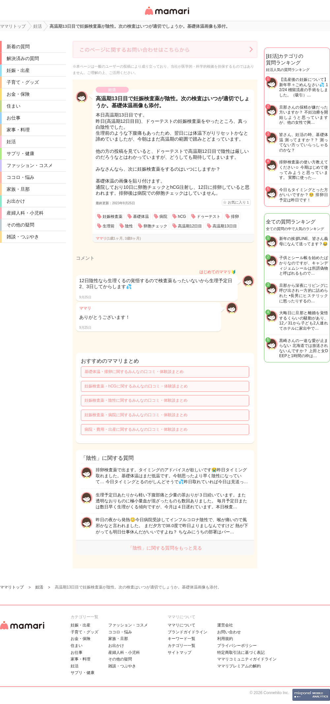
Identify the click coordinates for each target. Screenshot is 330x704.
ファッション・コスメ (30, 165)
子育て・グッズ (23, 82)
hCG (182, 216)
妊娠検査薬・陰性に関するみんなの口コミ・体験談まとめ (135, 400)
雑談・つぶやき (23, 236)
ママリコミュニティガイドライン (247, 659)
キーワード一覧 (181, 638)
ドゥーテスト (208, 216)
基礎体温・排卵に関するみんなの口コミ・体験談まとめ (133, 371)
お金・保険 (18, 94)
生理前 (109, 226)
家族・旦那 (18, 189)
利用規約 (225, 638)
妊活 (11, 141)
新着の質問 (18, 46)
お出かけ (16, 201)
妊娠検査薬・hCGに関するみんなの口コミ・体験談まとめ (136, 386)
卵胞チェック (155, 226)
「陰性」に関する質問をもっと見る (165, 548)
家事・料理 (18, 129)
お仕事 (13, 117)
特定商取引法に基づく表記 (241, 652)
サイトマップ (179, 652)
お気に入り (238, 202)
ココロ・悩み (20, 177)
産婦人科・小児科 (25, 213)
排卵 (235, 216)
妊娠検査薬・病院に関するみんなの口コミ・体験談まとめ (135, 415)
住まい (13, 106)
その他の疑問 (20, 224)
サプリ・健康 (20, 153)
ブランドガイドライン (187, 632)
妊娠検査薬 (112, 216)
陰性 (129, 226)
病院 (163, 216)
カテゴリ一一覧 (181, 645)
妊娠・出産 (18, 70)
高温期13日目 (225, 226)
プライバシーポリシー (237, 645)
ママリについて (181, 625)
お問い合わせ (229, 632)
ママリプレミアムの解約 (239, 666)
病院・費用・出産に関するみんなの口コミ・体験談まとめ (135, 429)
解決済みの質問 (23, 58)
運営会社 (225, 625)
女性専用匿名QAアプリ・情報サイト (166, 15)
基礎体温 (141, 216)
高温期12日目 (190, 226)
